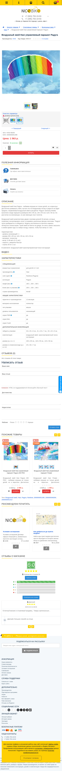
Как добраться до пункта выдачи (43, 532)
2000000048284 (50, 497)
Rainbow (30, 497)
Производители (6, 690)
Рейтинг (5, 422)
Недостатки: (6, 407)
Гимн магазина (6, 701)
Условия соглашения (11, 531)
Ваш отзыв (6, 374)
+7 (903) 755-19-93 (33, 16)
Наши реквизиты (7, 662)
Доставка (5, 675)
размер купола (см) (11, 116)
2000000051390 (39, 497)
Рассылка (5, 723)
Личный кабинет (7, 717)
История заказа (6, 719)
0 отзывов (45, 39)
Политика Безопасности (9, 666)
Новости (4, 696)
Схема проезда (6, 664)
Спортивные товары (31, 27)
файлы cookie (53, 744)
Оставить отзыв (54, 427)
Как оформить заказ (8, 699)
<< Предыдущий (16, 128)
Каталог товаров (13, 27)
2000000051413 (7, 500)
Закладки (5, 721)
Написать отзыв (31, 577)
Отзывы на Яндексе (8, 703)
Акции (3, 694)
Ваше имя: (6, 366)
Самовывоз (5, 670)
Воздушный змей (11, 497)
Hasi (6, 30)
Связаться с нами (7, 681)
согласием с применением (44, 748)
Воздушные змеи (48, 27)
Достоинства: (7, 392)
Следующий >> (45, 128)
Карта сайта (5, 683)
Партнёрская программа (9, 692)
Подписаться (31, 650)
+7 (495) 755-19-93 (33, 19)
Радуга (24, 497)
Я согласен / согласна (30, 758)
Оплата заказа (6, 673)
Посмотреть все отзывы (31, 597)
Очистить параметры (10, 113)
